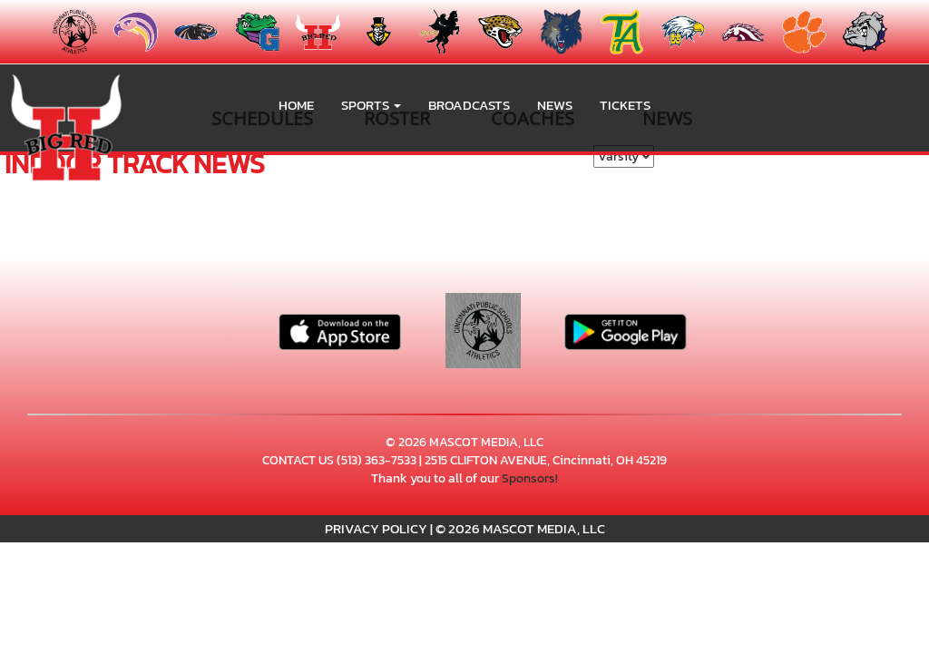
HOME (296, 104)
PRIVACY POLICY (376, 528)
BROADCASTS (469, 104)
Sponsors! (530, 478)
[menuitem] (191, 31)
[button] (371, 105)
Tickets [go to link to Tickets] (625, 104)
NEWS (554, 104)
